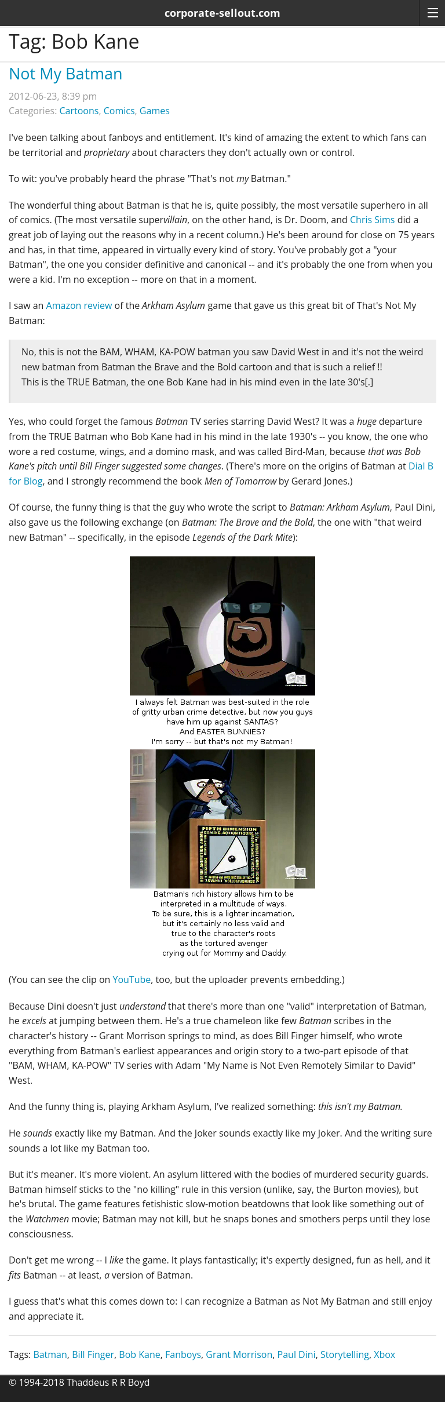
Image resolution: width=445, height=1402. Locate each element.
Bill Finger (93, 1354)
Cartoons (79, 110)
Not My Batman (66, 73)
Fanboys (183, 1354)
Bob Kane (139, 1354)
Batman (50, 1354)
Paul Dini (297, 1354)
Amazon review (79, 305)
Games (155, 110)
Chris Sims (372, 219)
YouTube (131, 979)
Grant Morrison (239, 1354)
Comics (119, 110)
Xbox (384, 1354)
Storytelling (344, 1354)
